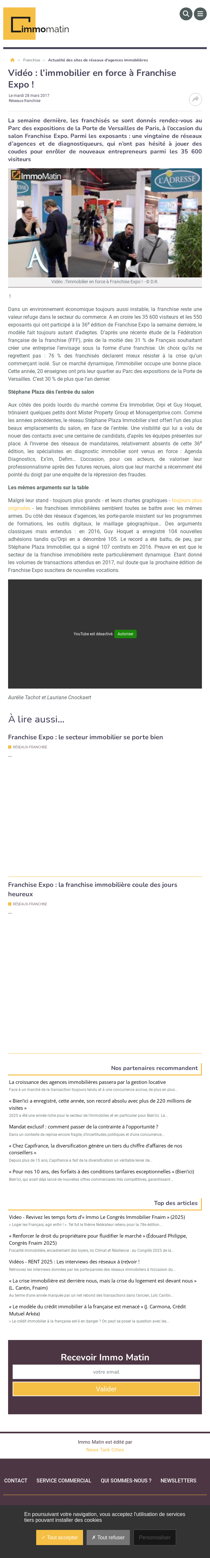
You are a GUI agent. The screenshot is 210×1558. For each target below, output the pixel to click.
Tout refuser (108, 1537)
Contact (15, 1461)
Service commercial (64, 1461)
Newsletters (178, 1461)
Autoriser (125, 634)
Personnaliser (155, 1537)
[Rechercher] (186, 13)
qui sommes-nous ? (126, 1461)
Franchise (32, 60)
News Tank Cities (105, 1430)
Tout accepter (59, 1537)
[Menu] (200, 13)
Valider (106, 1369)
